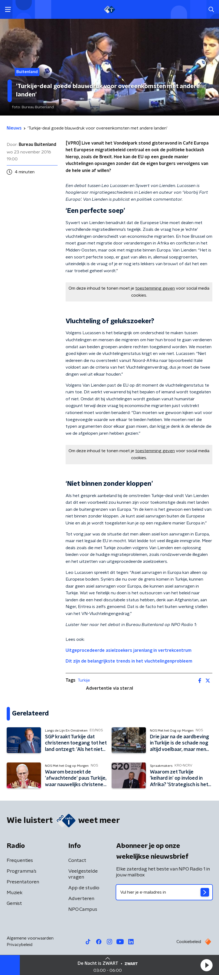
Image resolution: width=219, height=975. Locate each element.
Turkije (84, 680)
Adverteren (81, 898)
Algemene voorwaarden (30, 938)
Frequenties (20, 860)
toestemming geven (155, 288)
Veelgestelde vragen (83, 874)
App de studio (83, 888)
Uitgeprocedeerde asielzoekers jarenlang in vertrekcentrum (128, 650)
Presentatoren (23, 882)
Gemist (14, 903)
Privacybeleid (19, 944)
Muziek (14, 892)
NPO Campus (82, 909)
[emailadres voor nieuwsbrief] (164, 892)
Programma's (21, 871)
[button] (206, 965)
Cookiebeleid (188, 942)
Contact (77, 860)
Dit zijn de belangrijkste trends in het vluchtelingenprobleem (129, 661)
